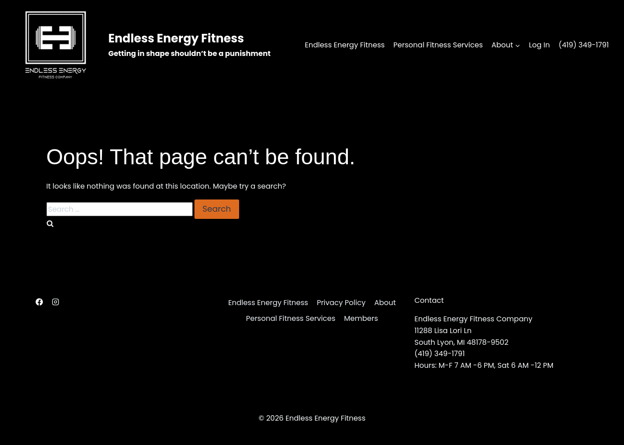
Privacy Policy (341, 302)
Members (361, 318)
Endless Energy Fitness (344, 45)
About (385, 302)
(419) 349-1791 (584, 45)
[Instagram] (55, 302)
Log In (539, 45)
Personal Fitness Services (438, 45)
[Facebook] (39, 302)
